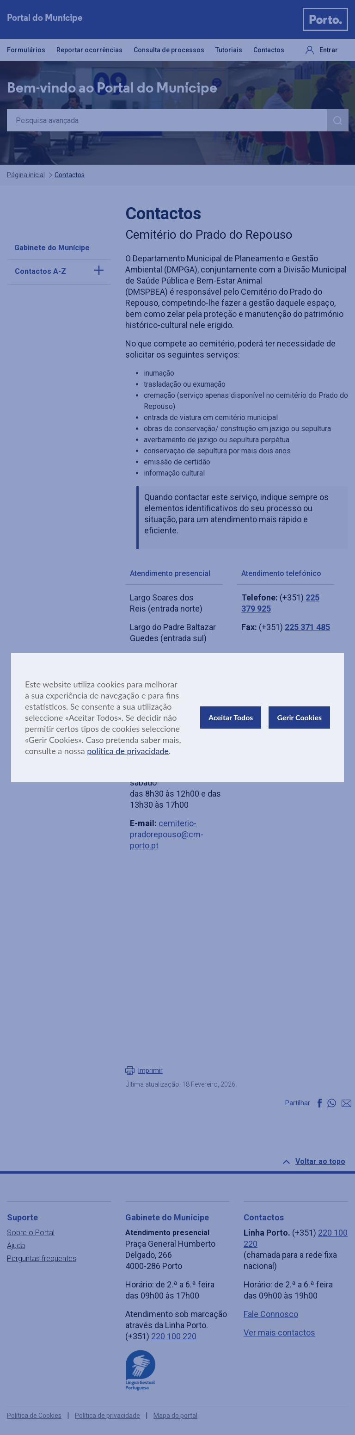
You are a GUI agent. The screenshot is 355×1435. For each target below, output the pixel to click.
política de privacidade (128, 751)
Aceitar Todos (230, 717)
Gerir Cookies (299, 717)
